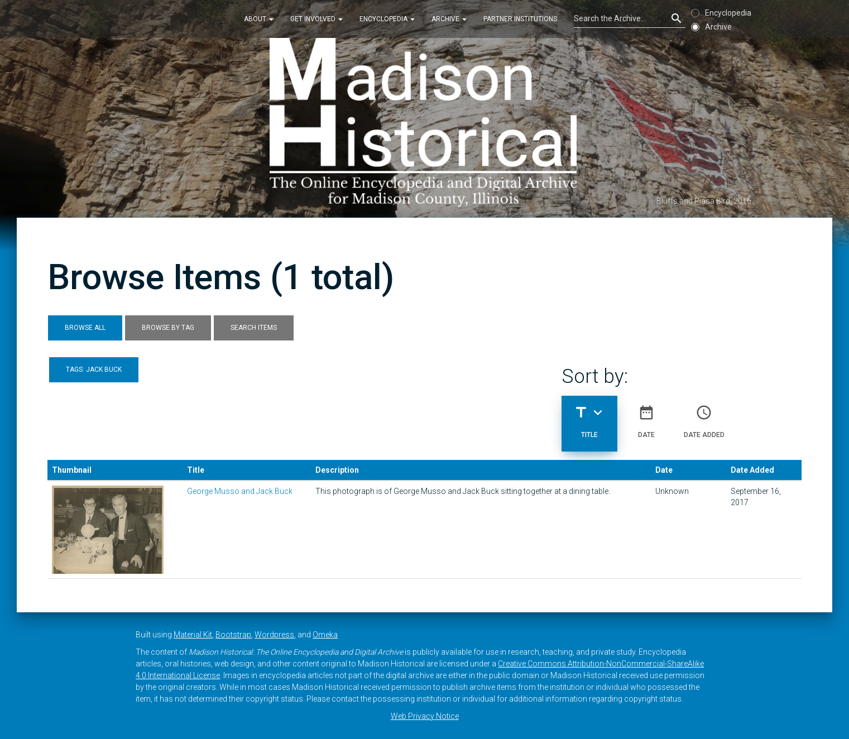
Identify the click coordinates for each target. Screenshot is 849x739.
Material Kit (193, 634)
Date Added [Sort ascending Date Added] (704, 417)
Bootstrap (233, 634)
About (259, 19)
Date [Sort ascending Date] (646, 417)
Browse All (85, 328)
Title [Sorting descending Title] (589, 417)
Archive (449, 19)
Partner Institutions (520, 19)
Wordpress (274, 634)
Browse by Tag (168, 328)
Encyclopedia (387, 19)
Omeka (325, 634)
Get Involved (316, 19)
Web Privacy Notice (425, 716)
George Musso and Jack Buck (239, 491)
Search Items (254, 328)
